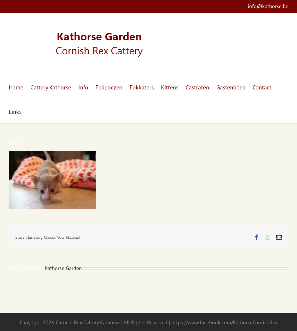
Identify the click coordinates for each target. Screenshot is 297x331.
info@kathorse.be (268, 6)
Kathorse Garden (63, 268)
